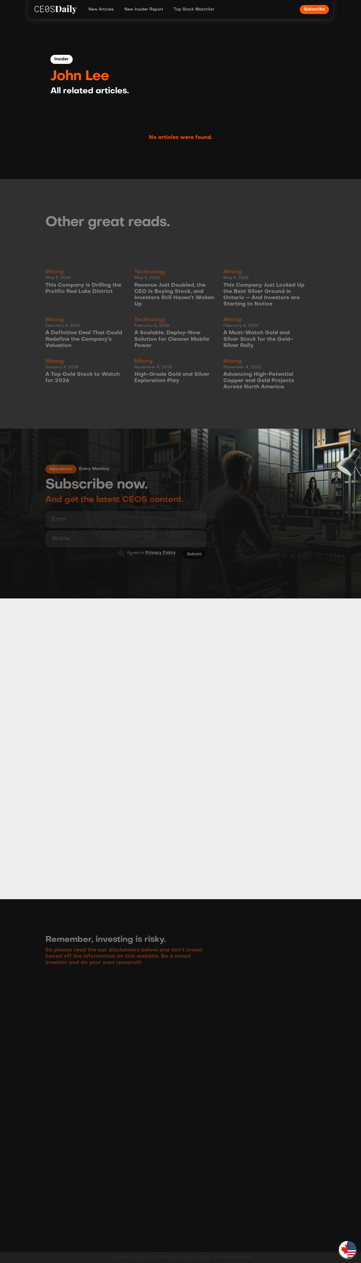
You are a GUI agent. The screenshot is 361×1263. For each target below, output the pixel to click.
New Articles (101, 10)
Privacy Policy (158, 553)
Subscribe (314, 10)
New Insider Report (143, 10)
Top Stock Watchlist (194, 10)
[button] (347, 1249)
